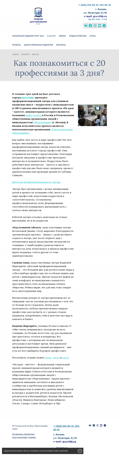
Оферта (62, 36)
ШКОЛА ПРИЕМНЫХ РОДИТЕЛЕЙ (38, 45)
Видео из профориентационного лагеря (36, 182)
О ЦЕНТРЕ (51, 36)
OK (80, 451)
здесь (48, 357)
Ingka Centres (33, 115)
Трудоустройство (78, 36)
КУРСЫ (93, 36)
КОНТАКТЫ (61, 45)
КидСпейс (27, 97)
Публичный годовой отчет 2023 (28, 36)
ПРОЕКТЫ (16, 45)
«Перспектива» (43, 122)
